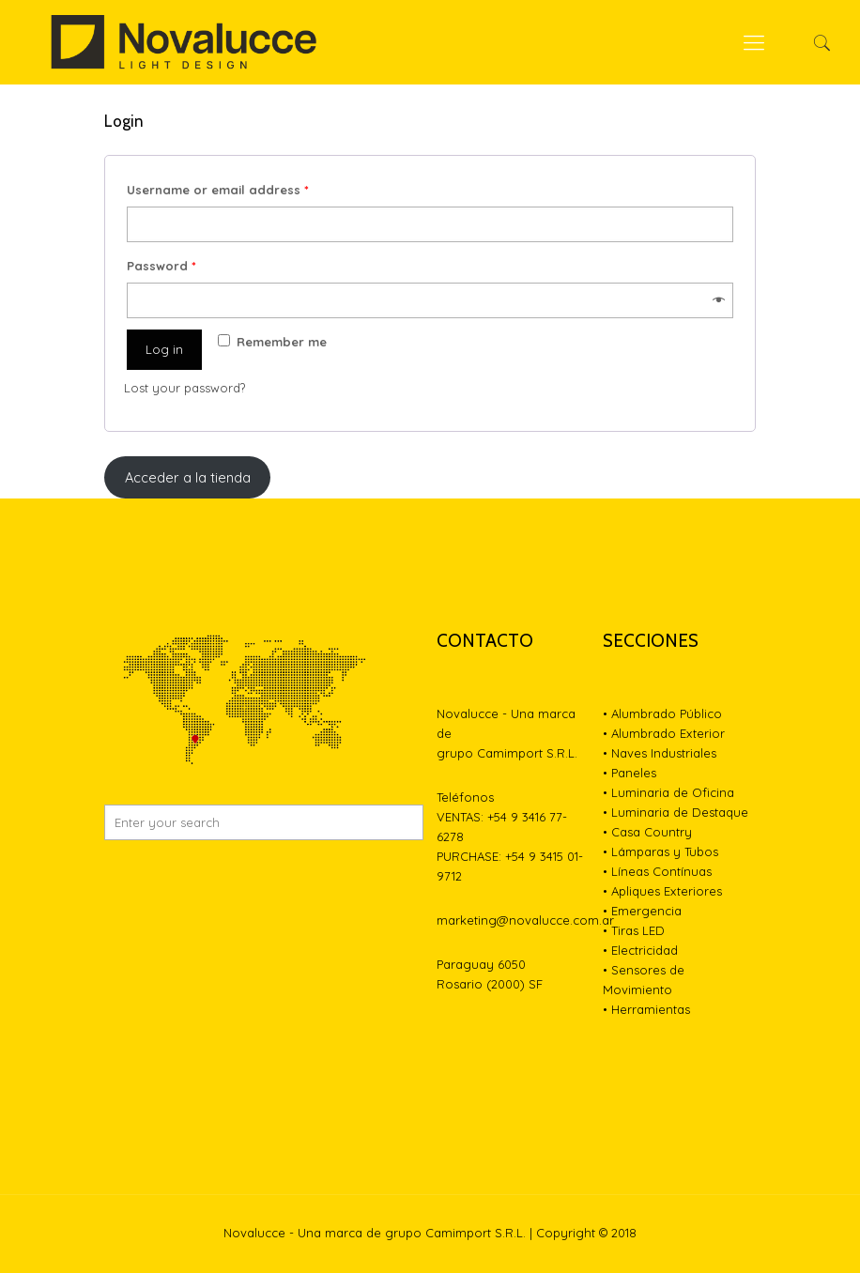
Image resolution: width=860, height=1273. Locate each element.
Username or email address (218, 189)
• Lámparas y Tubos (660, 851)
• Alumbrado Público (662, 713)
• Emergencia (642, 910)
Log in (164, 349)
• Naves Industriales (659, 752)
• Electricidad (640, 950)
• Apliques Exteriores (662, 890)
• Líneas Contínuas (657, 871)
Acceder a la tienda (188, 477)
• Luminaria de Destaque (675, 812)
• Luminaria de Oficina (668, 792)
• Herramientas (646, 1009)
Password (161, 265)
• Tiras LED (634, 930)
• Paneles (629, 772)
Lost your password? (184, 387)
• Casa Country (647, 831)
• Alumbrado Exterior (664, 733)
